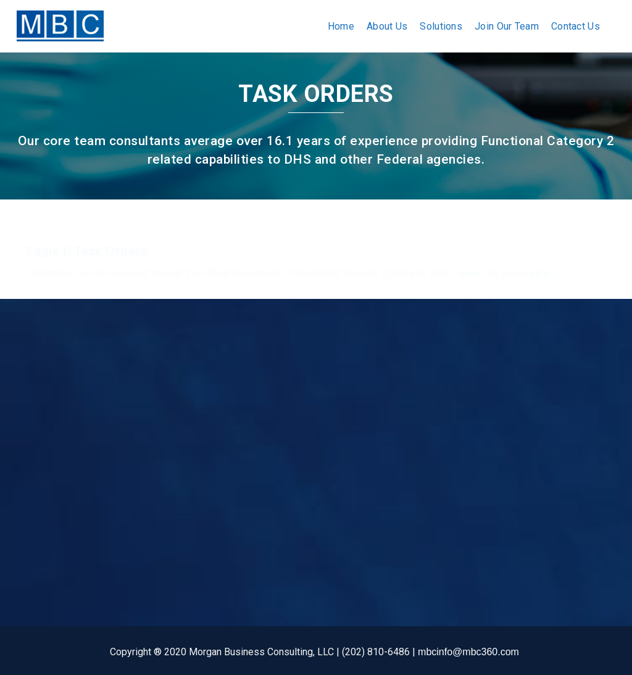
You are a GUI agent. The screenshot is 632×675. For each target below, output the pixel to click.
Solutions (441, 26)
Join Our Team (507, 26)
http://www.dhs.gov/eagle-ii (494, 261)
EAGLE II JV (252, 489)
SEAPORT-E (251, 450)
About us (146, 413)
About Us (387, 26)
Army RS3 (247, 470)
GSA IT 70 (247, 412)
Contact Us (575, 26)
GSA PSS (246, 431)
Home (341, 26)
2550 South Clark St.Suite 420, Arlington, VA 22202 (51, 436)
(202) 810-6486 (59, 488)
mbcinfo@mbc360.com (468, 652)
